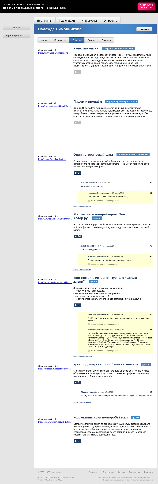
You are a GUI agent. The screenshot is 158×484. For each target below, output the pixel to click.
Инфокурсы (89, 20)
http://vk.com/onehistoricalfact (52, 159)
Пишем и (105, 101)
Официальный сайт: (48, 50)
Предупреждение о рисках (143, 477)
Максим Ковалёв (89, 392)
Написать (144, 29)
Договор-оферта (102, 477)
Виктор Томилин (89, 182)
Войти (16, 27)
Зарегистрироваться (16, 35)
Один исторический (111, 154)
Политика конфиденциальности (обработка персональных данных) (128, 480)
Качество (104, 48)
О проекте (110, 20)
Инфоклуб (55, 472)
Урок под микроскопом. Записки (112, 364)
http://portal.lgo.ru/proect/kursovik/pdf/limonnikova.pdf (55, 369)
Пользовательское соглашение (120, 477)
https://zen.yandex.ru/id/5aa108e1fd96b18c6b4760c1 (55, 106)
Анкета (91, 40)
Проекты (76, 40)
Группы (121, 472)
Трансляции (67, 20)
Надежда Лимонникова (60, 29)
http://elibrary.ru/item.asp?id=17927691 (55, 422)
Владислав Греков (90, 246)
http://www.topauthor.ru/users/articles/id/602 (55, 219)
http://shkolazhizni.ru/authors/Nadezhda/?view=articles (55, 282)
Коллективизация (106, 417)
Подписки (106, 40)
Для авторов (108, 472)
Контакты (148, 472)
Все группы (44, 20)
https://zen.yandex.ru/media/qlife (53, 53)
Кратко (44, 40)
